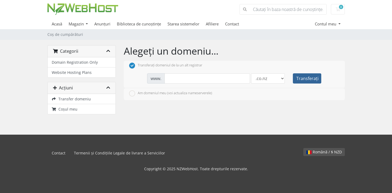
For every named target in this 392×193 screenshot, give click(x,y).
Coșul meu (65, 109)
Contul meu (326, 24)
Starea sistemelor (183, 24)
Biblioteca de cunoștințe (139, 24)
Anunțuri (102, 24)
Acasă (57, 24)
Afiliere (212, 24)
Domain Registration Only (75, 62)
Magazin (77, 24)
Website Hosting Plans (72, 72)
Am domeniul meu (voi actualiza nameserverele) (170, 93)
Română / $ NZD (324, 151)
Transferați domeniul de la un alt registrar (165, 66)
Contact (232, 24)
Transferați (307, 78)
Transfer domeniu (71, 98)
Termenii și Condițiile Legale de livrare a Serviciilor (119, 153)
